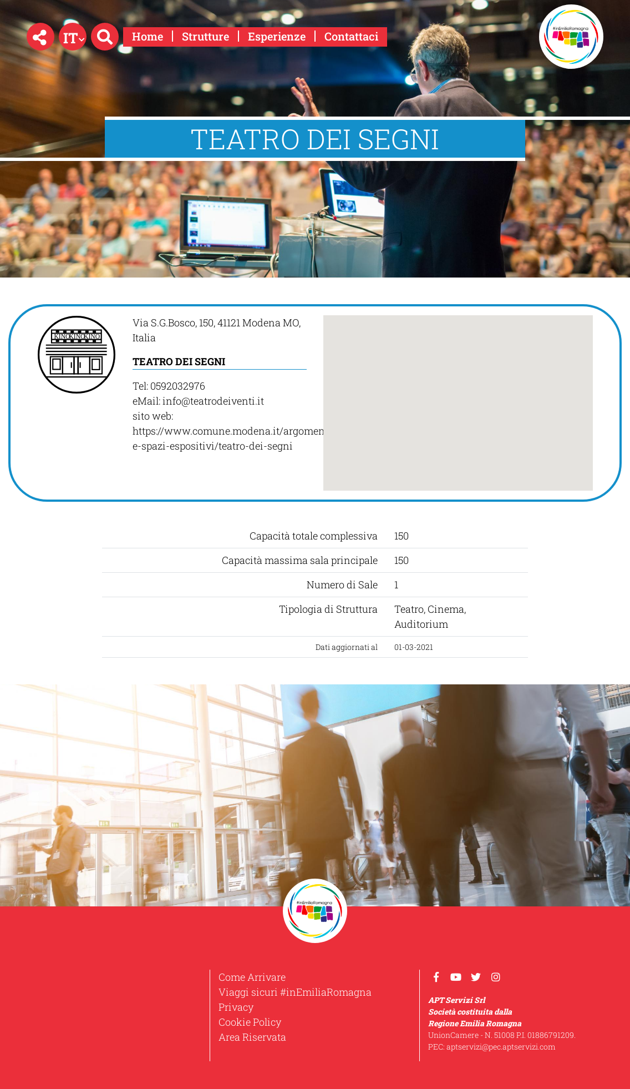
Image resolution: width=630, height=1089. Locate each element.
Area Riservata (252, 1036)
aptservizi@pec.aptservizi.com (501, 1046)
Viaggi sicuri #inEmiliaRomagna (295, 992)
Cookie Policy (250, 1021)
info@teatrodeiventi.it (213, 400)
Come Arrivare (252, 977)
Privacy (236, 1007)
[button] (40, 37)
